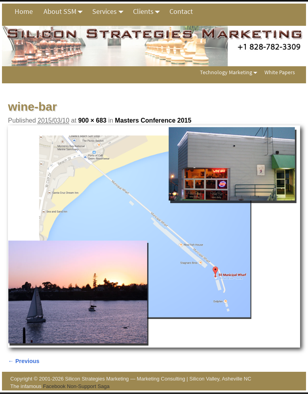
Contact (181, 11)
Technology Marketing (230, 72)
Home (24, 11)
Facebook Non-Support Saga (76, 386)
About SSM (65, 11)
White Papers (279, 72)
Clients (148, 11)
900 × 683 (92, 120)
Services (109, 11)
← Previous (23, 361)
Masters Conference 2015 (153, 120)
